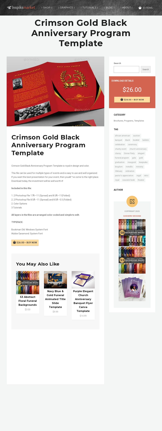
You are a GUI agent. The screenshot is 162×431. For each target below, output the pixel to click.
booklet (136, 140)
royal (117, 180)
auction (136, 136)
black (127, 140)
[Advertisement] (55, 356)
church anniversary (138, 149)
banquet (118, 140)
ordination (129, 171)
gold (141, 158)
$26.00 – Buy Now (27, 242)
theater (141, 180)
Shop (46, 7)
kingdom (119, 167)
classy (118, 153)
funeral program (122, 158)
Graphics (66, 7)
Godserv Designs (132, 216)
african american (122, 136)
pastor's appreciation (124, 175)
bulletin (146, 140)
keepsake (143, 162)
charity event (120, 149)
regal (139, 175)
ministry (139, 167)
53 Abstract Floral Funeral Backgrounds (28, 300)
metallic (129, 167)
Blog (109, 7)
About (126, 7)
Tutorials (89, 7)
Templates (139, 121)
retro (146, 175)
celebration (120, 144)
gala (134, 158)
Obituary (118, 171)
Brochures (118, 121)
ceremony (132, 144)
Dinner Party (129, 153)
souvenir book (128, 180)
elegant (141, 153)
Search (117, 63)
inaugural (132, 162)
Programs (128, 121)
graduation (120, 162)
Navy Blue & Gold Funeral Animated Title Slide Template (55, 299)
